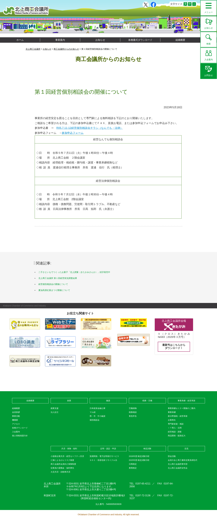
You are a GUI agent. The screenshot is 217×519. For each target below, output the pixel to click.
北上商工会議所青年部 (177, 464)
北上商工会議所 (26, 10)
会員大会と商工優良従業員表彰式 (182, 460)
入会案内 (209, 54)
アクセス (16, 424)
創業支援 (54, 408)
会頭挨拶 (16, 412)
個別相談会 (94, 420)
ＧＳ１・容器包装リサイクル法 (103, 460)
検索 (209, 38)
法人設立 (54, 412)
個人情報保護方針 (20, 436)
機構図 (15, 420)
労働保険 (133, 408)
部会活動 (172, 456)
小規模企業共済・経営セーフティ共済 (67, 456)
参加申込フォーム (72, 132)
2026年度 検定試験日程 (139, 456)
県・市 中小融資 (97, 416)
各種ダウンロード (20, 428)
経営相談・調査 (175, 432)
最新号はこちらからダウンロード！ (173, 347)
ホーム (20, 40)
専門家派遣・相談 (176, 424)
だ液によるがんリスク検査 (62, 460)
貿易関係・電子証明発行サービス (104, 456)
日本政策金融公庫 (97, 408)
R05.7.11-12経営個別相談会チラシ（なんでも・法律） (89, 127)
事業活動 (16, 416)
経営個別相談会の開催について (53, 284)
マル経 (93, 412)
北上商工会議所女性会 (177, 468)
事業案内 (60, 40)
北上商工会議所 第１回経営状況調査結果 (57, 278)
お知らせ (209, 22)
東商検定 (133, 468)
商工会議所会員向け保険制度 (63, 464)
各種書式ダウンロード (140, 40)
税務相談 (133, 412)
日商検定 (133, 464)
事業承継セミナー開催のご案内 (181, 408)
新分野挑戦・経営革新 (177, 416)
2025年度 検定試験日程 (139, 460)
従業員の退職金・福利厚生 (62, 468)
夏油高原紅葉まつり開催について (54, 290)
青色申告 (133, 416)
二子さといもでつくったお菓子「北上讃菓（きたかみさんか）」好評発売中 (74, 272)
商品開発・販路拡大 (177, 436)
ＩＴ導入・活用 (175, 428)
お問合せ (209, 70)
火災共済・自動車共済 (60, 472)
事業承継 (172, 412)
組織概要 (180, 40)
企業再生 (172, 420)
